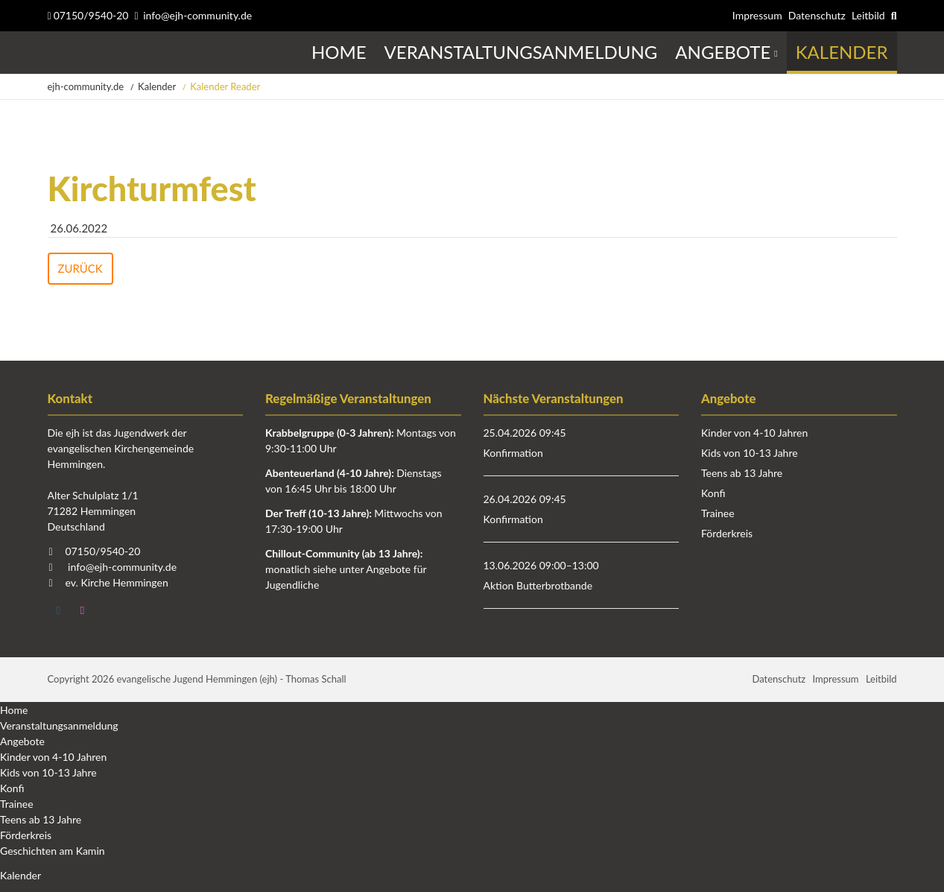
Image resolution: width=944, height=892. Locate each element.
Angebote (22, 741)
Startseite (49, 52)
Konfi (713, 493)
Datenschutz (817, 15)
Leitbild (868, 15)
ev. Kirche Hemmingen (117, 582)
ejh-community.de (86, 86)
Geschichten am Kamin (52, 850)
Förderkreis (727, 533)
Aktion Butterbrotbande (538, 585)
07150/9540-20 (88, 15)
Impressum (757, 15)
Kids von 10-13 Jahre (749, 452)
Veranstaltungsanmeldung (59, 725)
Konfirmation (513, 452)
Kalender (157, 86)
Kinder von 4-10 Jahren (754, 432)
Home (14, 709)
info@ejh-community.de (197, 15)
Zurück (80, 268)
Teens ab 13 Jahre (741, 472)
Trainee (718, 513)
